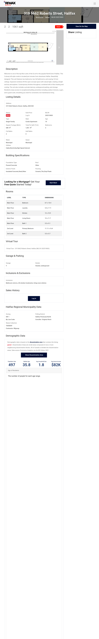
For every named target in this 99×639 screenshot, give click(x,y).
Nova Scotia (39, 17)
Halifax (47, 17)
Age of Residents (13, 375)
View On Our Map (82, 26)
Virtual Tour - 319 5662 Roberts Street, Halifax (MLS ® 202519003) (28, 253)
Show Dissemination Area (34, 360)
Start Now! (53, 188)
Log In (28, 120)
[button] (8, 50)
